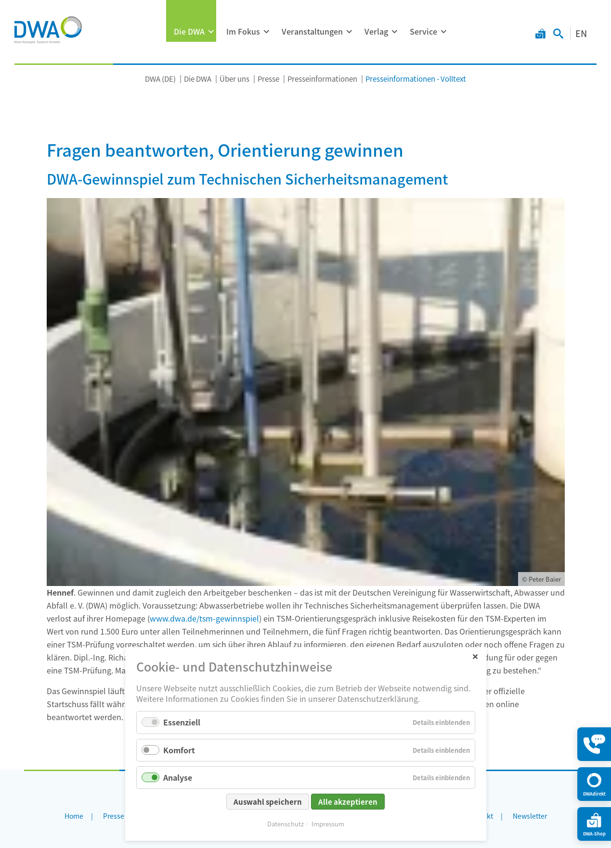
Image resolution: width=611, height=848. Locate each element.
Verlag (376, 31)
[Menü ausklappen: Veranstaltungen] (349, 31)
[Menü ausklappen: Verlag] (394, 31)
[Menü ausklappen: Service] (443, 31)
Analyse (177, 777)
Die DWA (189, 31)
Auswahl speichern (268, 802)
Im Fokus (243, 31)
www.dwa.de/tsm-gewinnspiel (204, 618)
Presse (268, 79)
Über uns (234, 79)
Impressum (328, 823)
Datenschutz (285, 823)
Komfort (179, 750)
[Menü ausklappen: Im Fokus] (266, 31)
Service (423, 31)
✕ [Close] (475, 655)
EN (581, 33)
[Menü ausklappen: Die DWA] (211, 31)
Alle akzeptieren (347, 802)
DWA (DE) (160, 79)
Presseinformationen (322, 79)
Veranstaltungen (312, 31)
